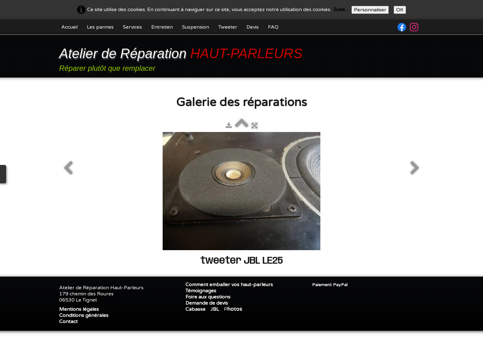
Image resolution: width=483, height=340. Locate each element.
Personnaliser (370, 10)
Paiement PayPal (329, 284)
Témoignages (200, 291)
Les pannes (100, 27)
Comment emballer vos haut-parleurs (229, 285)
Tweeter (227, 27)
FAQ (273, 27)
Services (132, 27)
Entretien (162, 27)
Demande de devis (206, 303)
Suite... (341, 9)
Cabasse (195, 309)
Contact (68, 321)
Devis (252, 27)
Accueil (69, 27)
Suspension (195, 27)
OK (400, 10)
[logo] (182, 56)
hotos (234, 309)
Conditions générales (83, 315)
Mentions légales (79, 309)
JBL (214, 309)
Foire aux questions (207, 297)
